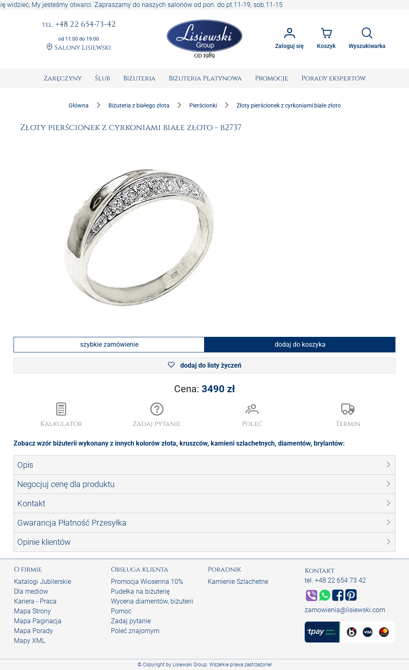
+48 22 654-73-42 (79, 25)
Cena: (204, 389)
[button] (157, 415)
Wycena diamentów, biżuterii (152, 601)
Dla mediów (31, 591)
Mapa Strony (32, 611)
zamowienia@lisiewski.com (345, 610)
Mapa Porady (33, 631)
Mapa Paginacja (38, 621)
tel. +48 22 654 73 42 (335, 580)
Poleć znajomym (135, 631)
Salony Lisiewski (78, 47)
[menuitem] (62, 78)
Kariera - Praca (35, 601)
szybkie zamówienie (109, 344)
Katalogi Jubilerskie (42, 581)
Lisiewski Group (189, 665)
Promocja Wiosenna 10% (147, 581)
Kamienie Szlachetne (238, 581)
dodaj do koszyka (300, 344)
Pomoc (121, 611)
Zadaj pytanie (131, 621)
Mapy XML (29, 641)
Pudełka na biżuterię (140, 591)
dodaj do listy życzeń (204, 365)
